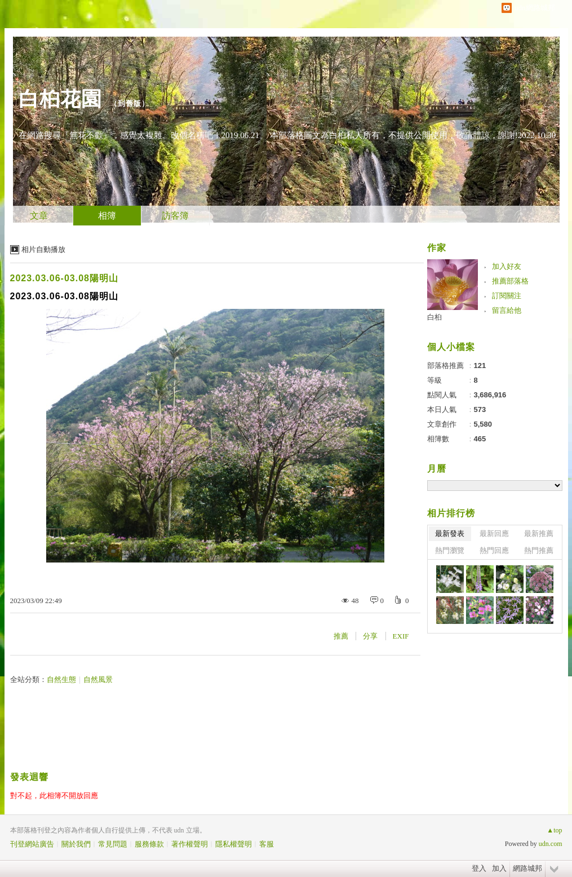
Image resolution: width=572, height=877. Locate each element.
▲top (554, 830)
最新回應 (494, 533)
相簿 (107, 215)
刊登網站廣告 (32, 844)
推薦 (341, 636)
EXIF (401, 636)
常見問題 (112, 844)
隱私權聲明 (233, 844)
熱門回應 (494, 550)
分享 (370, 636)
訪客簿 (175, 215)
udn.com (550, 844)
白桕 (434, 317)
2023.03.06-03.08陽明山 (64, 278)
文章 (39, 215)
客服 (266, 844)
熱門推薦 (538, 550)
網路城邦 (527, 868)
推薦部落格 (510, 281)
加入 (499, 868)
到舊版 (129, 103)
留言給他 (506, 310)
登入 (479, 868)
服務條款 (149, 844)
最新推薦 (538, 533)
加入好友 (506, 266)
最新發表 (449, 533)
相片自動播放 (43, 249)
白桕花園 (60, 98)
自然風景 (98, 679)
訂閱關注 (506, 295)
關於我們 (76, 844)
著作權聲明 (189, 844)
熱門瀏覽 (449, 550)
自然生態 (61, 679)
